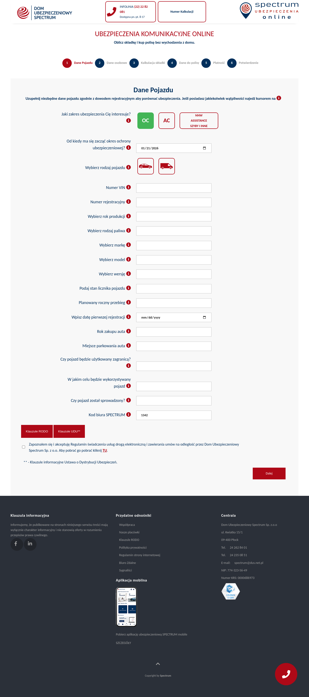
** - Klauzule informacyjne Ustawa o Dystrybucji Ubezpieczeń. (70, 462)
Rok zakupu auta (114, 331)
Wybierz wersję (115, 274)
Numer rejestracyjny (110, 201)
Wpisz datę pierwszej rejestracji (101, 317)
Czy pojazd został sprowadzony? (101, 400)
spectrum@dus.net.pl (248, 563)
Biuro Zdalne (127, 563)
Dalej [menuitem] (269, 473)
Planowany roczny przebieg (105, 302)
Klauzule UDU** (69, 431)
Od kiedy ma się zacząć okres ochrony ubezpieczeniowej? (99, 144)
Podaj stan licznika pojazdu (105, 288)
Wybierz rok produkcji (109, 216)
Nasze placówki (129, 532)
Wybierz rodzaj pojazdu (108, 167)
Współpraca (127, 525)
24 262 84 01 (238, 548)
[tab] (76, 67)
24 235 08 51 (238, 555)
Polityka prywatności (133, 548)
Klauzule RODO (37, 431)
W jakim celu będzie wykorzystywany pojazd (99, 383)
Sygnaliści (125, 570)
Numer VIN (118, 187)
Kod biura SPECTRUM (110, 414)
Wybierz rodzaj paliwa (109, 230)
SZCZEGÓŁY (123, 643)
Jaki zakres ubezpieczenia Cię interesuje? (96, 117)
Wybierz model (115, 259)
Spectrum (165, 675)
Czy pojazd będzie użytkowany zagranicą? (95, 363)
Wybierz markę (115, 245)
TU (105, 450)
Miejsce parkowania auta (107, 345)
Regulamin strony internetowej (139, 555)
